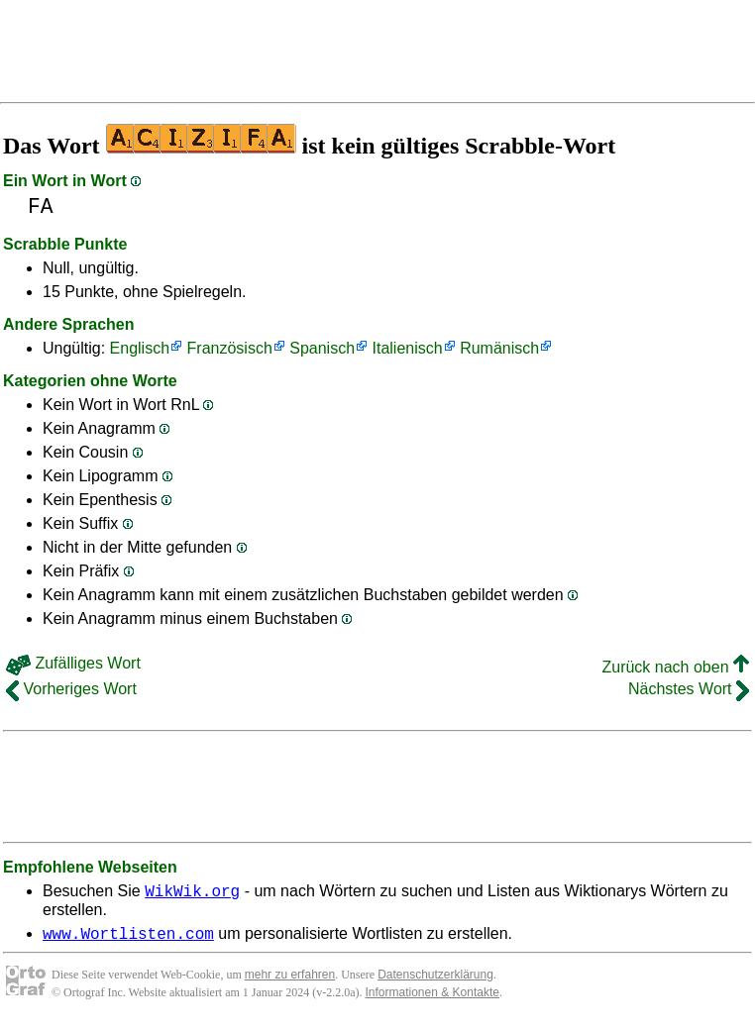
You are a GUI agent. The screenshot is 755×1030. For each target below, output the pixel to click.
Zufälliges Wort (73, 663)
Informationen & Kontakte (432, 998)
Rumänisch (499, 348)
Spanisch (322, 348)
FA (41, 206)
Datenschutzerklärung (435, 980)
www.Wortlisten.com (128, 939)
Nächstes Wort (688, 688)
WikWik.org (192, 893)
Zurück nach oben (675, 667)
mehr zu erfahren (290, 980)
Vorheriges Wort (71, 688)
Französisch (229, 348)
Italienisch (408, 348)
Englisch (139, 348)
